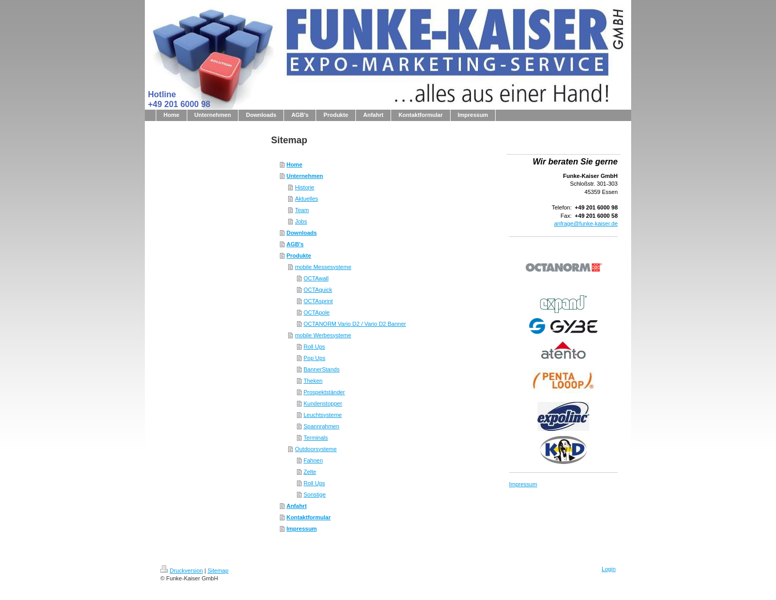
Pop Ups (314, 358)
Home (295, 164)
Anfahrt (297, 506)
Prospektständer (324, 392)
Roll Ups (314, 346)
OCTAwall (316, 278)
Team (302, 210)
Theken (313, 381)
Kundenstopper (323, 403)
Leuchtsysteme (323, 415)
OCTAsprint (318, 301)
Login (609, 569)
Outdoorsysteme (316, 449)
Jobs (301, 221)
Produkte (299, 255)
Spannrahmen (321, 426)
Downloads (302, 233)
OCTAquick (318, 290)
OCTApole (317, 312)
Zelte (310, 472)
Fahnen (313, 460)
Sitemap (217, 570)
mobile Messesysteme (323, 267)
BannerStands (322, 369)
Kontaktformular (309, 517)
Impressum (302, 529)
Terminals (316, 437)
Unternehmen (305, 176)
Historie (304, 187)
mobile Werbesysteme (323, 335)
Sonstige (315, 494)
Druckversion (181, 570)
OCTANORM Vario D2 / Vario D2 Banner (355, 324)
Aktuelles (306, 199)
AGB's (295, 244)
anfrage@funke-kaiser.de (586, 223)
